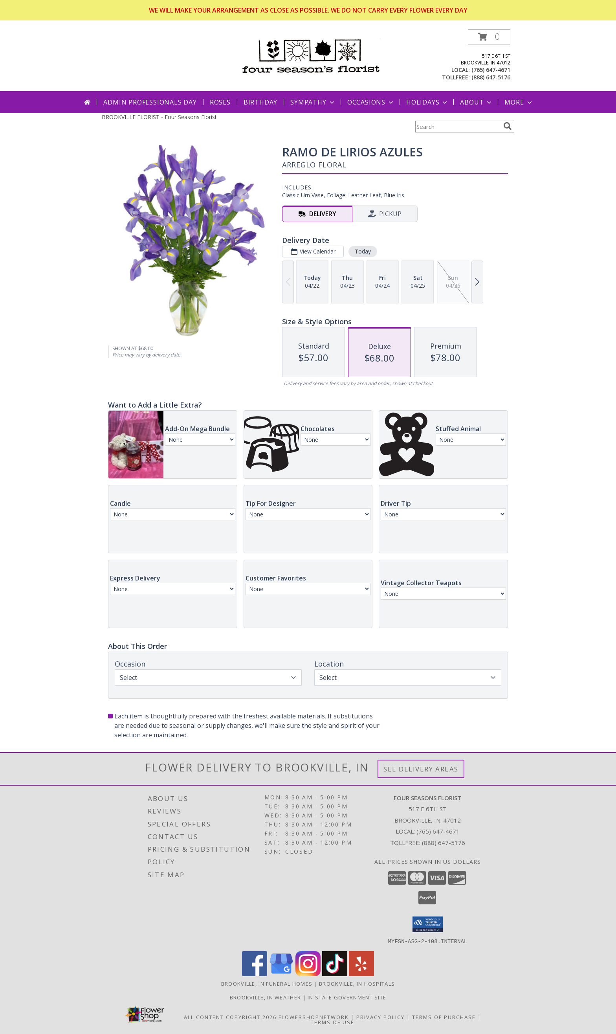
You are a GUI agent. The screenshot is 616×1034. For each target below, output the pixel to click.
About (476, 102)
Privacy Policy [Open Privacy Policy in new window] (380, 1016)
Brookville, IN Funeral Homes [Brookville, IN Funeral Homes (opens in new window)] (266, 983)
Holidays (427, 102)
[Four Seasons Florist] (311, 55)
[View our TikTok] (334, 973)
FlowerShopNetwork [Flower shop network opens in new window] (314, 1016)
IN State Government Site (347, 997)
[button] (489, 36)
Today (363, 251)
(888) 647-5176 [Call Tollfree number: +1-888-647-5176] (443, 843)
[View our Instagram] (308, 973)
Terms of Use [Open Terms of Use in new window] (332, 1021)
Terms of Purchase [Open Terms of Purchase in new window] (444, 1016)
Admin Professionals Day (149, 102)
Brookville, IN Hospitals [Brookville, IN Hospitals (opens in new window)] (357, 983)
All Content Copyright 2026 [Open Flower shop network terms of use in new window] (230, 1016)
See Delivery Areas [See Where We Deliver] (420, 768)
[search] (507, 126)
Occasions (371, 102)
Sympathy (313, 102)
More (518, 102)
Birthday (260, 102)
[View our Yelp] (361, 973)
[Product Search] (458, 126)
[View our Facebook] (254, 973)
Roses (220, 102)
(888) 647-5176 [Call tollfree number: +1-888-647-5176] (490, 77)
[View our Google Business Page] (281, 973)
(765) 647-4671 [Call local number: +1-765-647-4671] (490, 69)
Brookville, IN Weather (265, 997)
